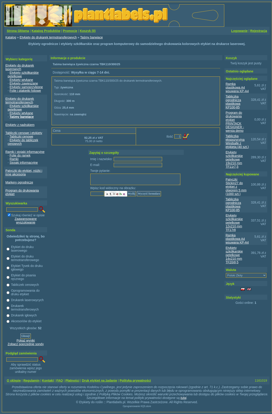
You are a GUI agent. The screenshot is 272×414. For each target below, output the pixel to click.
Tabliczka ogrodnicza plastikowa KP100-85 (233, 102)
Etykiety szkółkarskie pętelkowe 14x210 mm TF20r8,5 (234, 255)
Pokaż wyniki (26, 340)
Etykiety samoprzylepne (26, 87)
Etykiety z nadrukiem (19, 125)
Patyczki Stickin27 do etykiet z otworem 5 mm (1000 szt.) (236, 187)
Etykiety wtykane (21, 80)
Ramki (14, 159)
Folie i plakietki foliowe (25, 90)
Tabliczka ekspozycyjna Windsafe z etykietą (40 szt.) (237, 141)
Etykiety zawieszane (24, 83)
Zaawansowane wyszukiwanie (26, 220)
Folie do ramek (20, 155)
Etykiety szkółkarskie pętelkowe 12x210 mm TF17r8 (234, 223)
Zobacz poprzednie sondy (26, 344)
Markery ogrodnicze (19, 182)
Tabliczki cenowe (21, 136)
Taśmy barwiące (91, 37)
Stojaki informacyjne (24, 162)
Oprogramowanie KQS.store (137, 406)
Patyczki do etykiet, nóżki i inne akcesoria (23, 172)
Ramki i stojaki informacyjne (25, 152)
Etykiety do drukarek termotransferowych (48, 37)
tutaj (183, 398)
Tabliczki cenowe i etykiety (23, 133)
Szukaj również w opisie (28, 215)
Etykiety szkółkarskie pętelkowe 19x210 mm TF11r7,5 (234, 159)
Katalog (10, 37)
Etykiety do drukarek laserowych (19, 67)
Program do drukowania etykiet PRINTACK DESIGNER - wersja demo (235, 121)
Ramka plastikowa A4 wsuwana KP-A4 (237, 87)
